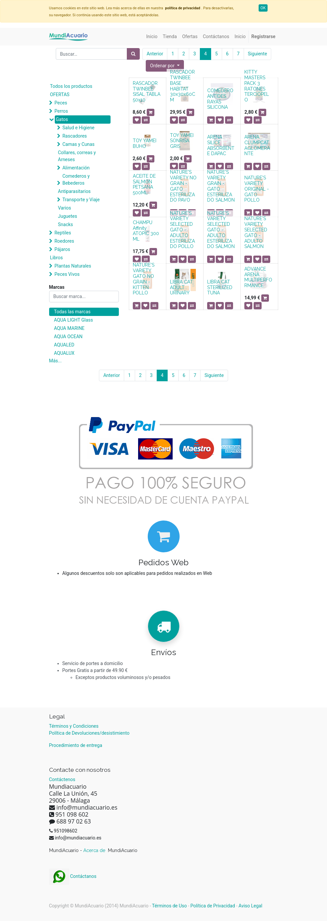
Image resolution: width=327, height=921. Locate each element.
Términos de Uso (169, 905)
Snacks (65, 224)
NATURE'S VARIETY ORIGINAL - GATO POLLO (256, 189)
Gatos (62, 119)
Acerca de (95, 850)
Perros (61, 111)
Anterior (155, 53)
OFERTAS (60, 94)
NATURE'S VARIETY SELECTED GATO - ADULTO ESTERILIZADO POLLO (182, 230)
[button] (165, 66)
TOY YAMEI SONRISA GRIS (182, 141)
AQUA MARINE (69, 328)
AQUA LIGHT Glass (73, 320)
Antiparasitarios (74, 191)
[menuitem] (152, 37)
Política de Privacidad (213, 905)
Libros (56, 257)
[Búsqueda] (133, 54)
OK (263, 8)
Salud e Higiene (78, 127)
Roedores (64, 241)
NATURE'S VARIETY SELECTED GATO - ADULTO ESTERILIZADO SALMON (221, 230)
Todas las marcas (72, 311)
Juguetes (67, 216)
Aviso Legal (251, 905)
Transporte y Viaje (81, 199)
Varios (64, 208)
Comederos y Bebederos (76, 179)
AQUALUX (64, 353)
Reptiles (62, 232)
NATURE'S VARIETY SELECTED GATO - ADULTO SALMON (255, 232)
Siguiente (257, 53)
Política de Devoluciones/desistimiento (89, 733)
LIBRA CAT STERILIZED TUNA (219, 287)
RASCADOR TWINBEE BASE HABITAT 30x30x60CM (182, 85)
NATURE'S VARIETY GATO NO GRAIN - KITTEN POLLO (143, 278)
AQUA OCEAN (68, 336)
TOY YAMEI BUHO (144, 143)
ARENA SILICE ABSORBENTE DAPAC (220, 145)
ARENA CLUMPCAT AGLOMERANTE (257, 145)
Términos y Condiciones (74, 726)
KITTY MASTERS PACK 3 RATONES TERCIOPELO (256, 85)
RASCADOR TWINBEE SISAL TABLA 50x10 (146, 91)
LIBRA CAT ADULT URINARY (181, 287)
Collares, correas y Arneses (77, 156)
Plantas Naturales (72, 266)
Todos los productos (71, 86)
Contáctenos (62, 779)
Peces (60, 102)
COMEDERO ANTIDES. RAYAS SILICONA (220, 99)
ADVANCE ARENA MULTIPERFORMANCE (258, 277)
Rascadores (74, 136)
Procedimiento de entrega (75, 745)
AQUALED (64, 344)
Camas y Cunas (78, 144)
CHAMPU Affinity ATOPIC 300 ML (146, 231)
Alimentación (76, 167)
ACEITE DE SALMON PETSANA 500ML (144, 184)
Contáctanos (73, 876)
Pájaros (62, 249)
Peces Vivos (67, 274)
